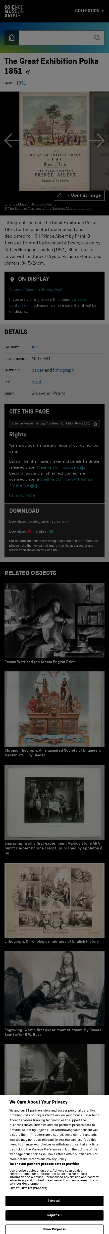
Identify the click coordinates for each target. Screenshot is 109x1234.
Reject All (54, 1218)
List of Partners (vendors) (28, 1191)
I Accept (54, 1204)
